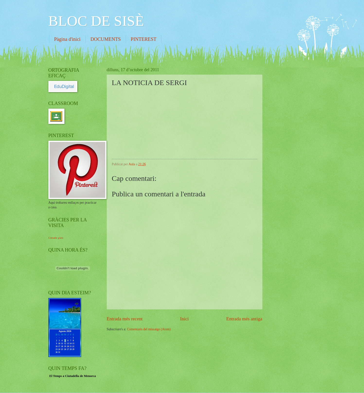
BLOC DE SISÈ (96, 21)
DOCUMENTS (105, 39)
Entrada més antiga (244, 318)
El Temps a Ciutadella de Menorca (72, 376)
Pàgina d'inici (67, 39)
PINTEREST (144, 39)
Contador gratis (55, 237)
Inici (184, 318)
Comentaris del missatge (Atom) (149, 329)
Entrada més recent (125, 318)
